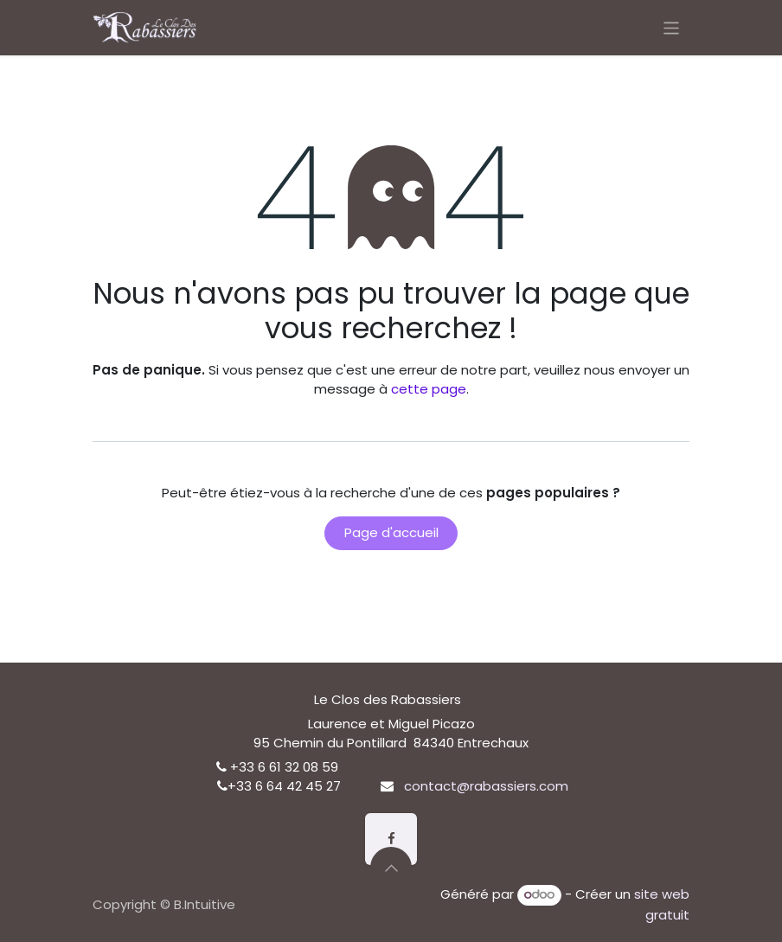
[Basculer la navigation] (671, 27)
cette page (428, 389)
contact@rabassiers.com (486, 786)
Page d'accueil (391, 532)
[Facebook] (391, 839)
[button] (391, 867)
